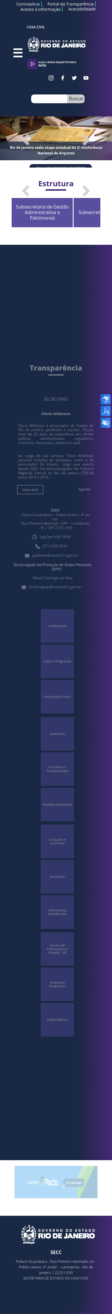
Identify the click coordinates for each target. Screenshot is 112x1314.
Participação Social (57, 697)
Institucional (57, 634)
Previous (30, 139)
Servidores (57, 859)
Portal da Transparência (70, 4)
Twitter (74, 77)
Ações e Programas (57, 665)
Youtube (85, 77)
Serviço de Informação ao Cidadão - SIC (57, 924)
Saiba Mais (33, 511)
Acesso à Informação (40, 9)
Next (85, 139)
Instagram (51, 77)
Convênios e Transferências (57, 762)
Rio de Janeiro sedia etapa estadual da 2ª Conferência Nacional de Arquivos (56, 150)
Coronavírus (28, 4)
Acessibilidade (82, 9)
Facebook (62, 77)
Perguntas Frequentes (57, 956)
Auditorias (57, 730)
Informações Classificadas (57, 891)
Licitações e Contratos (57, 827)
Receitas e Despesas (57, 794)
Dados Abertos (57, 987)
